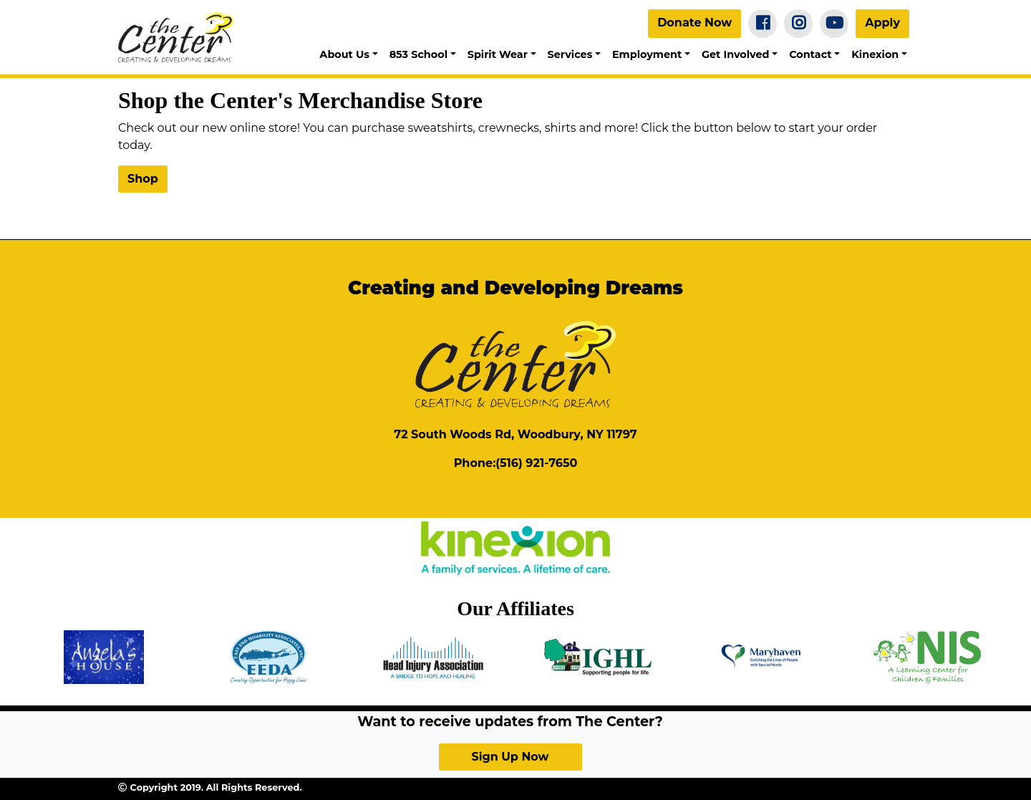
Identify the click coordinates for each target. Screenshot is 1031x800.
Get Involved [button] (736, 54)
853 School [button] (418, 54)
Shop (142, 178)
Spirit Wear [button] (498, 54)
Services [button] (570, 54)
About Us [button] (344, 54)
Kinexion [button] (875, 54)
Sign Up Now (509, 756)
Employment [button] (647, 54)
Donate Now (694, 22)
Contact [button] (810, 54)
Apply (882, 22)
